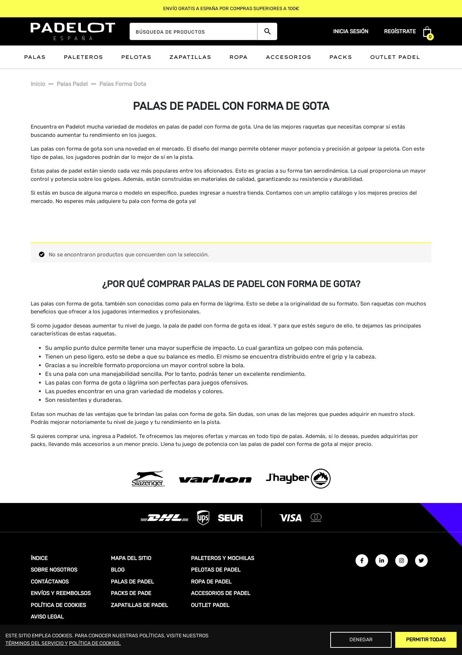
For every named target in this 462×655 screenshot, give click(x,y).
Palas (34, 57)
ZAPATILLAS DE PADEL (139, 605)
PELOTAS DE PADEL (215, 570)
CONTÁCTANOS (50, 581)
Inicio (38, 84)
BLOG (118, 570)
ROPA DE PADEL (211, 581)
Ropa (238, 57)
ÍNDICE (39, 558)
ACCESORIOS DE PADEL (220, 593)
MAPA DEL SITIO (131, 558)
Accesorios (288, 57)
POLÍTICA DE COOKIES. (95, 643)
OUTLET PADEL (210, 605)
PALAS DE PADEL (132, 581)
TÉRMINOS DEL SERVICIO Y (36, 643)
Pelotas (136, 57)
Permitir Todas (426, 640)
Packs (340, 57)
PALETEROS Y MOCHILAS (222, 558)
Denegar (360, 640)
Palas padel (72, 84)
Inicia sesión (350, 31)
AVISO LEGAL (47, 616)
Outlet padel (395, 57)
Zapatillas (190, 57)
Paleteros (83, 57)
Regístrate (400, 31)
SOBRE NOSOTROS (54, 570)
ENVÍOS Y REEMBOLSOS (61, 593)
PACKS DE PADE (131, 593)
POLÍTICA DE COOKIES (58, 605)
